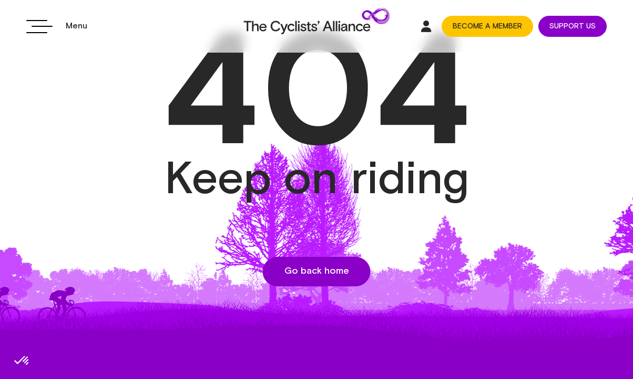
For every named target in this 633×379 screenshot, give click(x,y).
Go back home (316, 271)
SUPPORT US (572, 26)
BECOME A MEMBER (487, 26)
